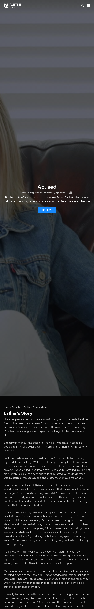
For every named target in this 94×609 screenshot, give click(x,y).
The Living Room (31, 407)
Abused (44, 407)
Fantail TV (16, 407)
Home (6, 407)
